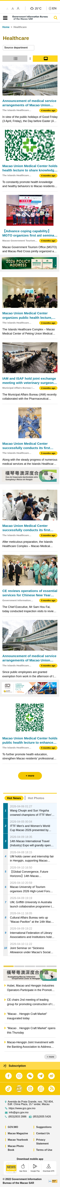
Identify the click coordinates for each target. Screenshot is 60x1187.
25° (38, 8)
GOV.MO (13, 1127)
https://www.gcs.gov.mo (22, 1108)
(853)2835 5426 (42, 1116)
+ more (50, 1056)
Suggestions (44, 1127)
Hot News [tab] (14, 798)
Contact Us (43, 1133)
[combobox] (18, 47)
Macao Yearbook (18, 1139)
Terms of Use (44, 1150)
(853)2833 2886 (17, 1116)
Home (5, 27)
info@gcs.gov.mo (18, 1112)
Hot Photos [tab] (36, 798)
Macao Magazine (18, 1133)
